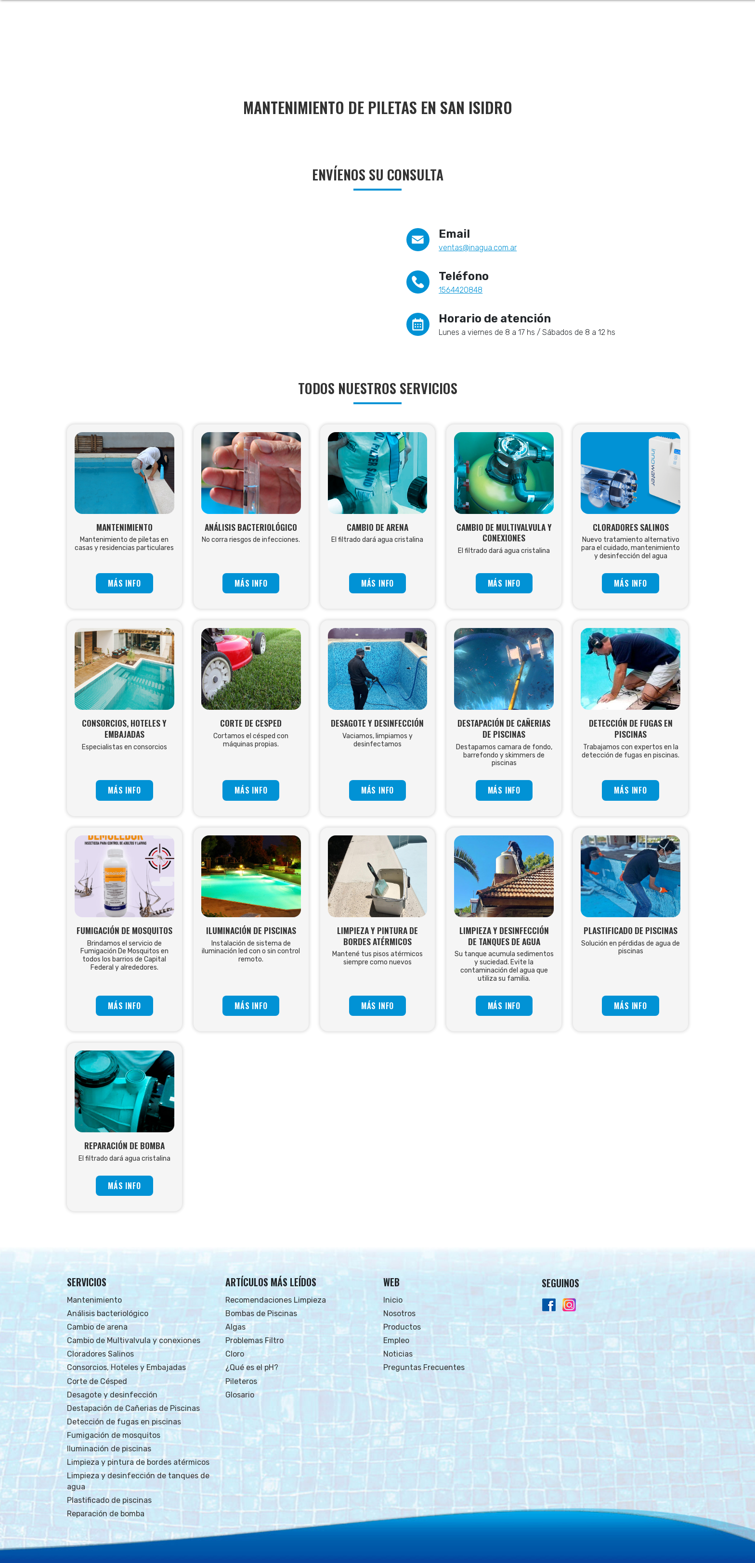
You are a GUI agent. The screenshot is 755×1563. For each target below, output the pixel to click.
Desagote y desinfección (112, 1394)
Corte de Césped (97, 1381)
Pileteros (241, 1381)
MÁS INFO (124, 583)
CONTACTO (665, 43)
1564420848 (460, 290)
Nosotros (399, 1313)
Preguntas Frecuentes (424, 1367)
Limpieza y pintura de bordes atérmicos (138, 1462)
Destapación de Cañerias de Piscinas (133, 1408)
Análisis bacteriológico (107, 1313)
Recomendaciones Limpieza (275, 1300)
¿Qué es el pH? (251, 1367)
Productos (402, 1327)
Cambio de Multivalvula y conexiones (133, 1340)
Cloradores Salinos (100, 1353)
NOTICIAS (591, 43)
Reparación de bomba (105, 1513)
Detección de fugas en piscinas (124, 1421)
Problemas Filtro (254, 1340)
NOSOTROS (456, 43)
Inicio (393, 1300)
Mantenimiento (94, 1300)
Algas (235, 1327)
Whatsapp (660, 12)
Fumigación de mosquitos (113, 1435)
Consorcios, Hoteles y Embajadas (126, 1367)
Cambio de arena (97, 1327)
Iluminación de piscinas (109, 1448)
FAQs (626, 43)
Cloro (234, 1353)
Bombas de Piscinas (261, 1313)
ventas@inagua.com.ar (478, 247)
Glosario (239, 1394)
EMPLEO (550, 43)
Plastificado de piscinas (109, 1500)
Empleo (396, 1340)
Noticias (398, 1353)
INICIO (416, 43)
